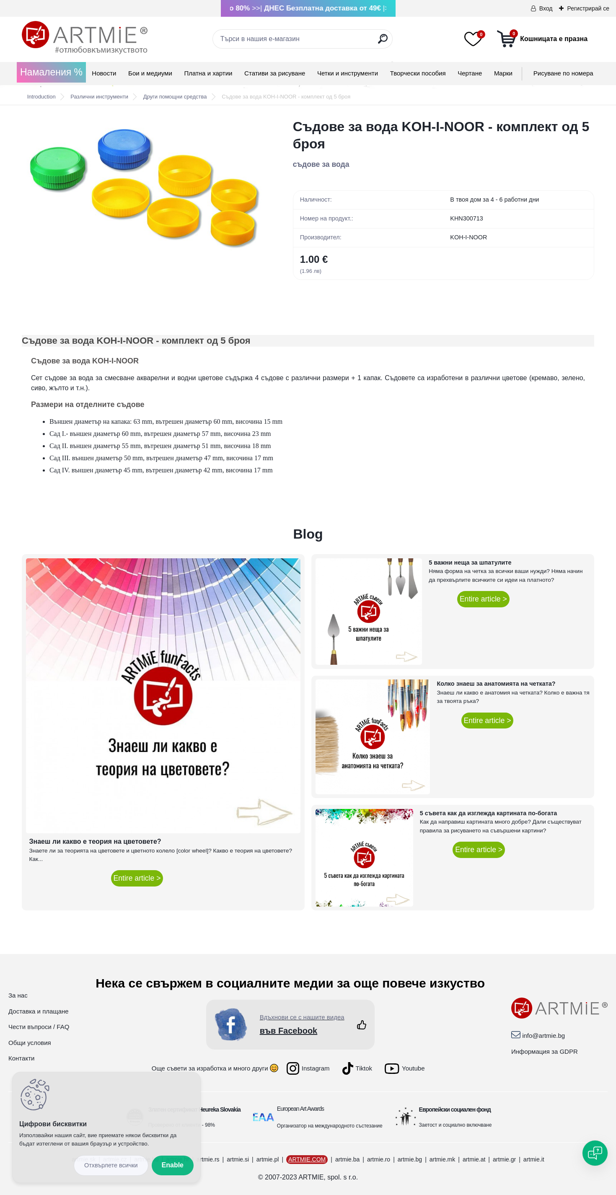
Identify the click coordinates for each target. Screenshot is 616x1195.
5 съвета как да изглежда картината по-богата (488, 813)
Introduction (41, 96)
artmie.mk (442, 1159)
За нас (18, 995)
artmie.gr (504, 1159)
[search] (383, 42)
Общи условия (29, 1042)
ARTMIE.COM (307, 1159)
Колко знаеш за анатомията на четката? (496, 683)
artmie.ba (347, 1159)
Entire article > (137, 878)
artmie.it (533, 1159)
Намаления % (51, 72)
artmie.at (474, 1159)
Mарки (503, 73)
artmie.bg (410, 1159)
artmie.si (238, 1159)
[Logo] (85, 38)
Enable (173, 1165)
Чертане (470, 73)
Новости (104, 73)
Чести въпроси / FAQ (38, 1026)
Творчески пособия (418, 73)
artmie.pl (267, 1159)
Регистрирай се (588, 8)
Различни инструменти (99, 96)
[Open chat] (595, 1153)
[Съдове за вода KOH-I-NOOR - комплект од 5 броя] (144, 189)
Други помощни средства (175, 96)
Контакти (21, 1058)
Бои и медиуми (150, 73)
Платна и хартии (208, 73)
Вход (546, 8)
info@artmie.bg (543, 1035)
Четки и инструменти (347, 73)
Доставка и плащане (38, 1011)
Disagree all (111, 1165)
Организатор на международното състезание (330, 1126)
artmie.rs (208, 1159)
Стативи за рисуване (274, 73)
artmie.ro (378, 1159)
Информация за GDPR (544, 1051)
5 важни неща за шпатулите (470, 562)
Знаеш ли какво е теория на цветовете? (95, 841)
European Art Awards (300, 1108)
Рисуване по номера (563, 73)
